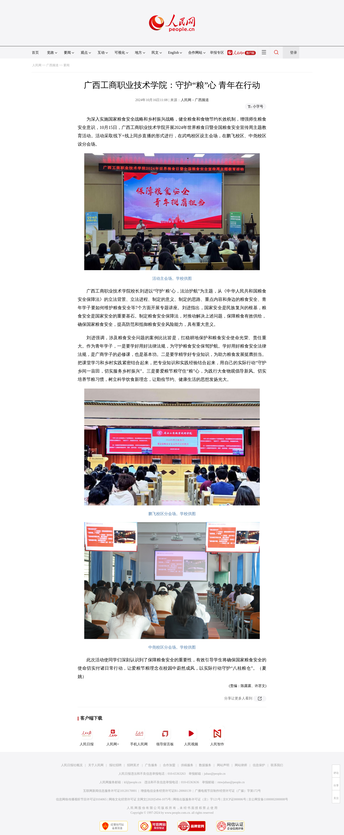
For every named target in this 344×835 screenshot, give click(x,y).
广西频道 (52, 65)
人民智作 (217, 736)
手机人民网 (139, 736)
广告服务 (151, 765)
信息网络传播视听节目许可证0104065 (81, 799)
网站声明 (223, 765)
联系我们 (277, 765)
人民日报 (86, 736)
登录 (293, 52)
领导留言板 (165, 736)
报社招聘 (115, 765)
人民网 (36, 65)
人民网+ (112, 736)
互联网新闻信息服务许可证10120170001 (110, 790)
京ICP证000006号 (234, 799)
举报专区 (217, 52)
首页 (35, 52)
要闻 (66, 65)
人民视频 (191, 736)
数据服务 (205, 765)
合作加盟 (169, 765)
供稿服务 (187, 765)
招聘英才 (133, 765)
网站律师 (241, 765)
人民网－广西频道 (195, 100)
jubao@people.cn (215, 773)
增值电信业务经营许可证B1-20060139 (166, 790)
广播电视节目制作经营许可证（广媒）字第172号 (228, 790)
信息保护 (259, 765)
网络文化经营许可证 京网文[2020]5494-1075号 (140, 799)
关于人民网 (96, 765)
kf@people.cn (132, 782)
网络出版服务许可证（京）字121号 (197, 799)
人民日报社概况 (71, 765)
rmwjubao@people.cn (231, 782)
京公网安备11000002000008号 (268, 799)
